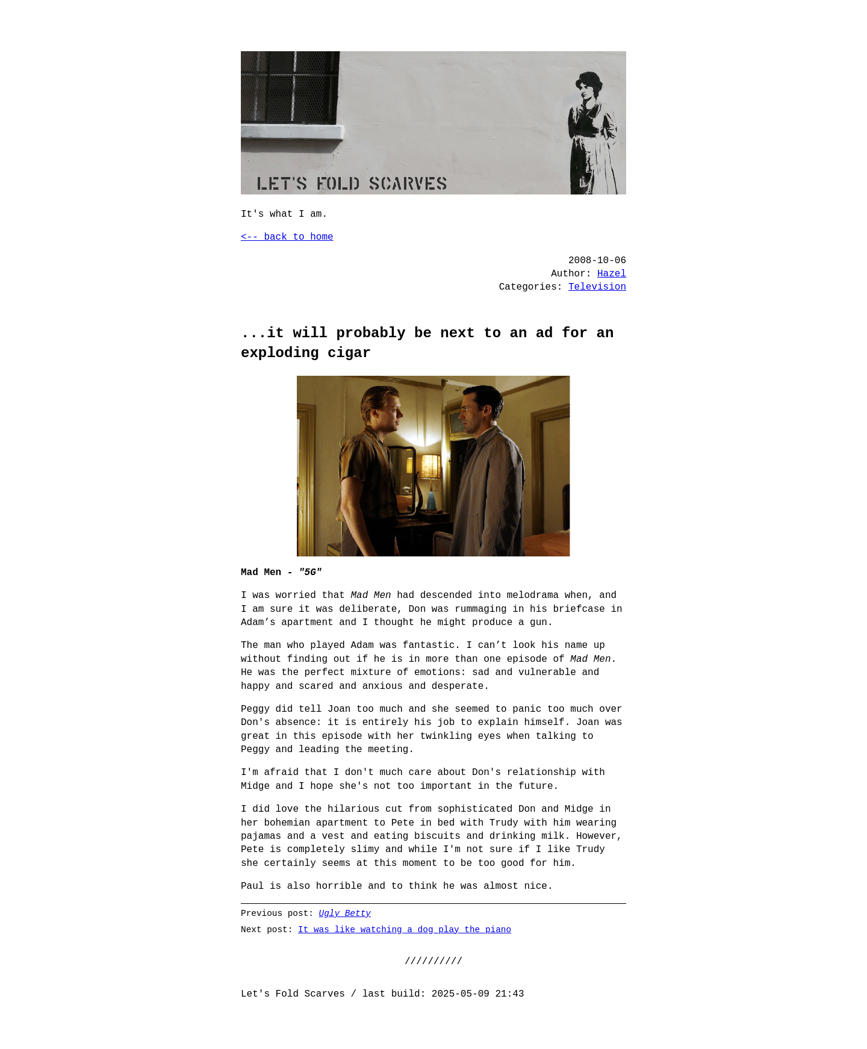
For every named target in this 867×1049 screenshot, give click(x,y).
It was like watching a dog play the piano (404, 929)
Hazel (611, 274)
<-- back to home (287, 237)
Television (597, 287)
